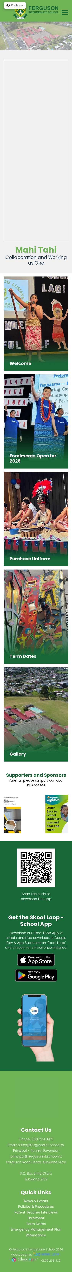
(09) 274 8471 (42, 1139)
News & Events (36, 1201)
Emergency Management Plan (36, 1229)
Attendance (36, 1235)
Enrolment (36, 1218)
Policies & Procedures (36, 1206)
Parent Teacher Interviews (36, 1212)
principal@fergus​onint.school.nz (36, 1156)
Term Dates (36, 1224)
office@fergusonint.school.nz (41, 1145)
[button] (14, 5)
